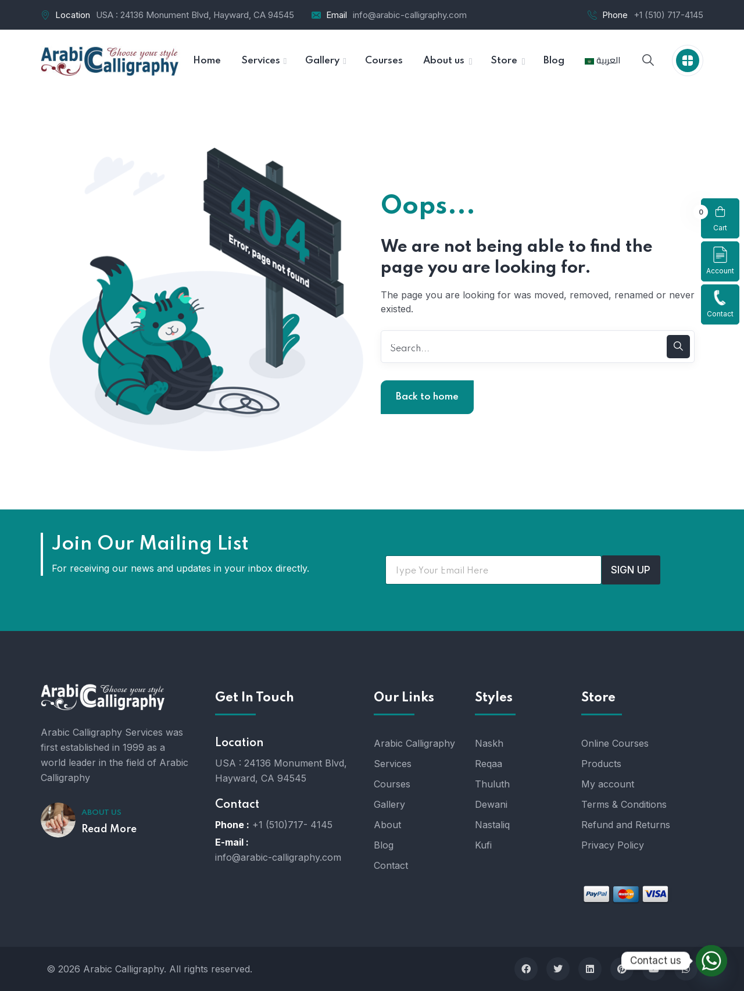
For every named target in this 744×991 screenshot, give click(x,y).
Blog (384, 845)
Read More (109, 829)
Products (601, 763)
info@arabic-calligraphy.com (410, 14)
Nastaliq (492, 824)
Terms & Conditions (624, 804)
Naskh (489, 743)
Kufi (483, 845)
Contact (720, 304)
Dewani (491, 804)
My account (607, 784)
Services (393, 763)
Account (720, 261)
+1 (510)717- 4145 (292, 824)
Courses (392, 784)
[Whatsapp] (711, 960)
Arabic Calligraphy (414, 743)
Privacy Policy (612, 845)
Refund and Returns (625, 824)
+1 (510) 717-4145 (668, 14)
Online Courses (615, 743)
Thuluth (492, 784)
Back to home (427, 397)
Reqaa (488, 763)
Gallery (389, 804)
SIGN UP (630, 570)
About (387, 824)
